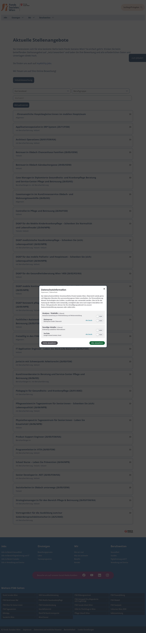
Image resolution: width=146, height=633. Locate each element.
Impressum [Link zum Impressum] (44, 292)
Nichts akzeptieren (49, 343)
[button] (97, 316)
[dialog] (73, 316)
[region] (73, 325)
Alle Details (89, 320)
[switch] (100, 316)
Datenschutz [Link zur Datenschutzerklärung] (53, 292)
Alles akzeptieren (97, 343)
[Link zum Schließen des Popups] (104, 289)
